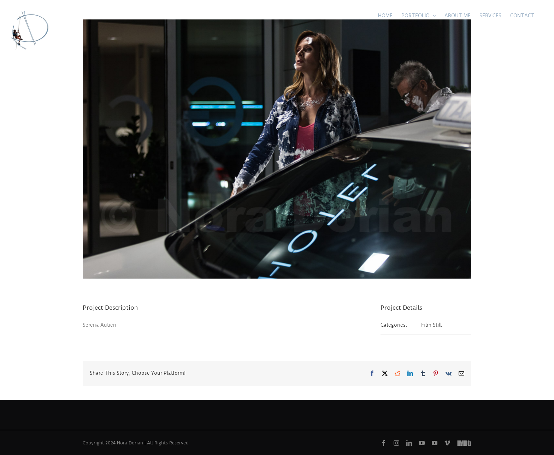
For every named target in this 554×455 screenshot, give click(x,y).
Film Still (431, 325)
